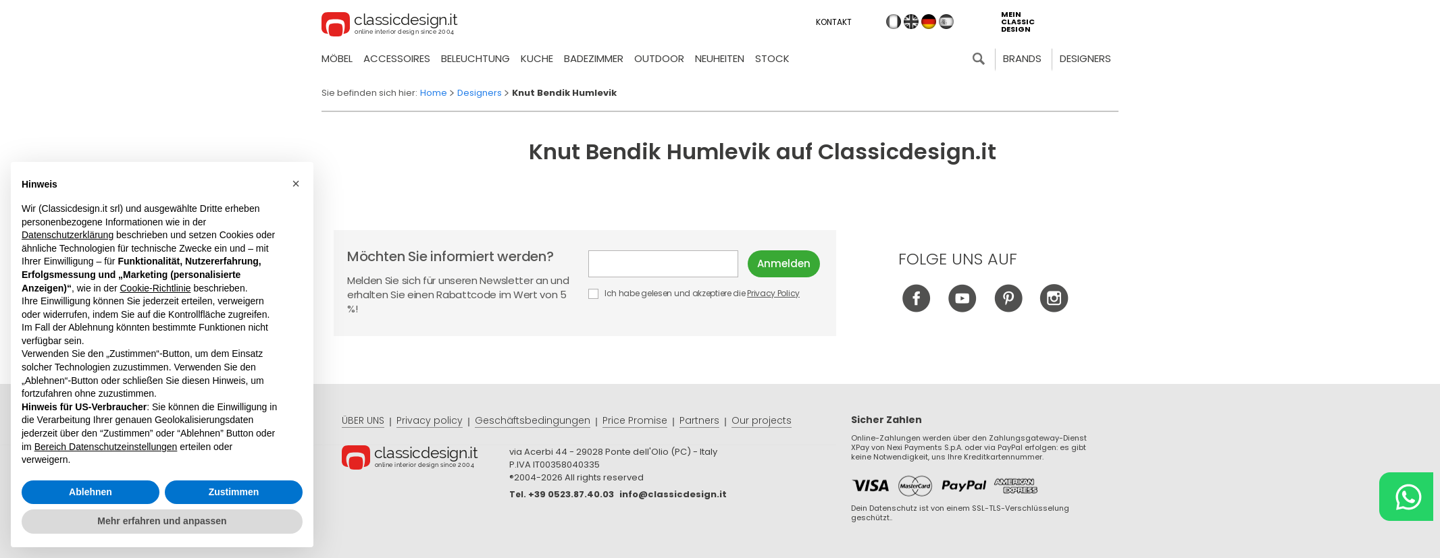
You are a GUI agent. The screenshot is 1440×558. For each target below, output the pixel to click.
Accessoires (396, 58)
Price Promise (634, 420)
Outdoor (659, 58)
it (893, 21)
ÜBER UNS (363, 420)
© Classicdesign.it (425, 459)
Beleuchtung (475, 58)
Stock (772, 58)
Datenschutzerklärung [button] (67, 234)
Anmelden (784, 263)
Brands (1022, 58)
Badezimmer (593, 58)
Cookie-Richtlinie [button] (155, 288)
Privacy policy (429, 420)
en (911, 21)
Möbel (337, 58)
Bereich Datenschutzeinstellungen (106, 446)
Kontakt (834, 22)
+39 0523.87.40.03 (571, 494)
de (928, 21)
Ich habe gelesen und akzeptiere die (694, 293)
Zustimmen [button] (234, 491)
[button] (296, 183)
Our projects (761, 420)
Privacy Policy (773, 293)
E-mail (663, 263)
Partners (699, 420)
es (946, 21)
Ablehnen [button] (90, 491)
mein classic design (1018, 22)
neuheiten (719, 58)
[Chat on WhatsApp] (1406, 496)
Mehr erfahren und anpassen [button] (161, 520)
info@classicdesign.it (673, 494)
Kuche (537, 58)
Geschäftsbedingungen (532, 420)
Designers (1085, 58)
